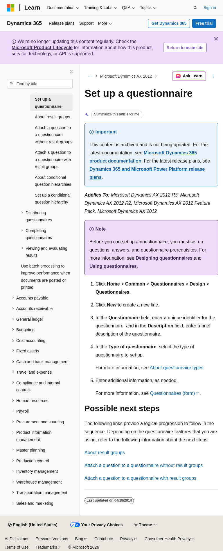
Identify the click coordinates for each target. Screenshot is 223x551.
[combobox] (40, 83)
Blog (79, 538)
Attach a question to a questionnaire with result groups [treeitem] (53, 159)
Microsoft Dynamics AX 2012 (126, 76)
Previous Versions (51, 538)
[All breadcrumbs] (89, 76)
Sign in (210, 7)
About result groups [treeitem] (52, 117)
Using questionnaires (113, 266)
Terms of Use (16, 547)
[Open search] (195, 8)
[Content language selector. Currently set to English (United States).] (33, 525)
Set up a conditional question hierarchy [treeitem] (53, 199)
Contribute (103, 538)
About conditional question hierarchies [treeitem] (53, 181)
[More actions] (213, 76)
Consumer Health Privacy (168, 538)
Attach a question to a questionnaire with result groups (140, 478)
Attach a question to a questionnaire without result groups (143, 465)
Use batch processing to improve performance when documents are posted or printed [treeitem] (45, 277)
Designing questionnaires (164, 258)
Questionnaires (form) (172, 393)
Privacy (127, 538)
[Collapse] (71, 71)
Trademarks (46, 547)
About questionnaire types (177, 367)
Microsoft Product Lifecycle (42, 47)
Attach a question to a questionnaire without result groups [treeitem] (53, 134)
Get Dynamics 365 (169, 23)
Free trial (204, 23)
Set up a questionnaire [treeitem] (48, 103)
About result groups (104, 452)
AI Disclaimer (16, 538)
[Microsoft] (11, 8)
